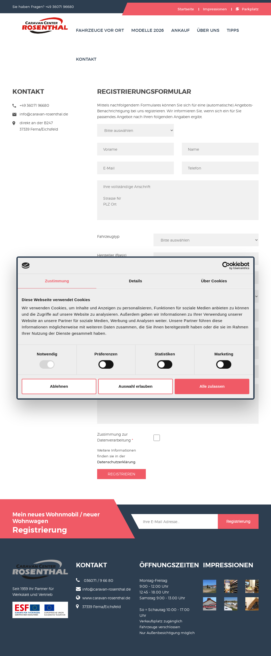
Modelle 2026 (147, 30)
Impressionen (215, 9)
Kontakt (86, 59)
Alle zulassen (212, 386)
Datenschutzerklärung (116, 462)
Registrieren (121, 474)
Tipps (233, 30)
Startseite (186, 9)
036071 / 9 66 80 (94, 580)
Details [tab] (135, 281)
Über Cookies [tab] (214, 281)
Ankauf (180, 30)
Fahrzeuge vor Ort (100, 30)
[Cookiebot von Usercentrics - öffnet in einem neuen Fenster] (226, 266)
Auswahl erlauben (135, 386)
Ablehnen (59, 386)
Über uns (208, 30)
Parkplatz (247, 9)
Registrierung (238, 521)
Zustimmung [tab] (57, 281)
